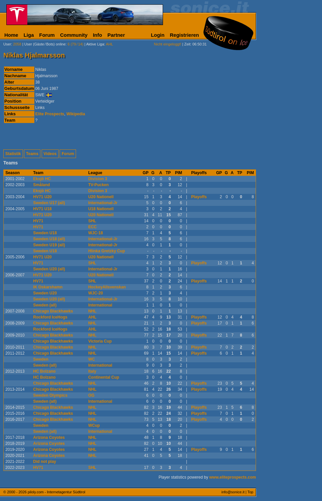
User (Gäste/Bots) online (45, 44)
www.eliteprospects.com (232, 477)
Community (74, 35)
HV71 (38, 221)
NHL (92, 311)
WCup (94, 425)
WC (91, 359)
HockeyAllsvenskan (107, 287)
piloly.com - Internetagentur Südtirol (56, 492)
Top (250, 492)
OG (91, 395)
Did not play (44, 461)
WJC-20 (95, 293)
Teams (32, 153)
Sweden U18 (45, 233)
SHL (92, 221)
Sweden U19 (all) (49, 245)
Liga (29, 35)
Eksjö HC (42, 178)
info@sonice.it (232, 492)
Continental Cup (103, 377)
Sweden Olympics (50, 395)
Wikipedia (75, 114)
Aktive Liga (95, 44)
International (100, 305)
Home (11, 35)
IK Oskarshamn (48, 287)
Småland (41, 184)
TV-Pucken (98, 184)
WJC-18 (95, 233)
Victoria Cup (100, 341)
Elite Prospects (49, 114)
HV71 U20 (42, 197)
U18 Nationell (101, 209)
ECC (92, 227)
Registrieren (184, 35)
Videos (50, 153)
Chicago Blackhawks (53, 311)
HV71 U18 (42, 209)
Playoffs (199, 197)
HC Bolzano (44, 371)
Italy (92, 371)
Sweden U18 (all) (49, 239)
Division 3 (97, 178)
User (7, 44)
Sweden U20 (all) (49, 269)
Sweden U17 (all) (49, 203)
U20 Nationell (101, 197)
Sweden (40, 359)
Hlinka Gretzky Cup (106, 251)
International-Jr (102, 203)
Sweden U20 (45, 293)
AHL (92, 317)
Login (158, 35)
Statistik (13, 153)
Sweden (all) (45, 305)
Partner (116, 35)
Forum (47, 35)
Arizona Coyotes (49, 437)
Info (97, 35)
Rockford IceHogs (50, 317)
